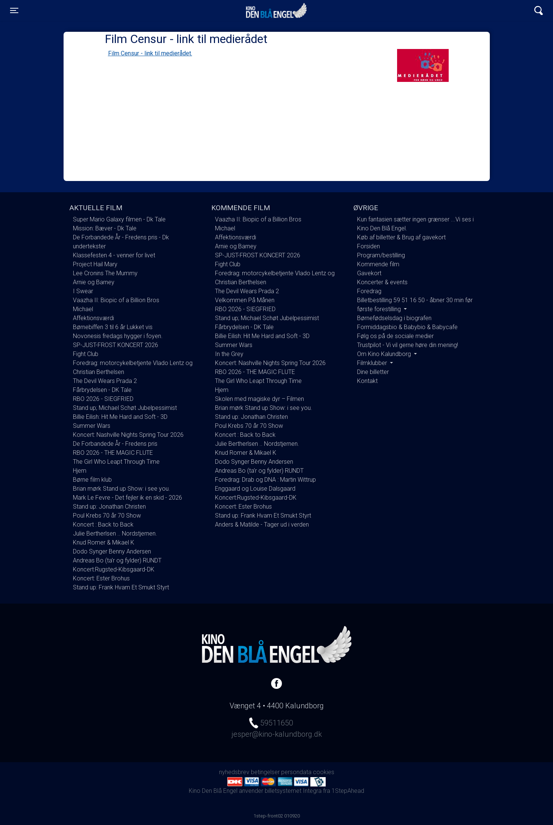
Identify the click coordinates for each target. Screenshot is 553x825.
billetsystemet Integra (293, 790)
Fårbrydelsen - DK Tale (102, 389)
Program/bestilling (381, 255)
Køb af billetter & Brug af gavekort (401, 237)
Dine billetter (373, 371)
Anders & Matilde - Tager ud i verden (262, 524)
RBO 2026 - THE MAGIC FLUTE (113, 452)
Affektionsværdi (93, 318)
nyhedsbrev (234, 772)
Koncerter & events (382, 282)
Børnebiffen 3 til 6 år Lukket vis (113, 327)
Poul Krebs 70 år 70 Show (107, 515)
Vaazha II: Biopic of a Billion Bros (116, 300)
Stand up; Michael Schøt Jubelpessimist (125, 407)
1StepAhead (348, 790)
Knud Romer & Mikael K (103, 542)
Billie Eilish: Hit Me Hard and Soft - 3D (120, 416)
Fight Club (85, 354)
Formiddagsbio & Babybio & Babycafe (407, 327)
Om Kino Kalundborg (384, 354)
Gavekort (369, 273)
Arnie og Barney (93, 282)
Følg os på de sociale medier (395, 336)
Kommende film (378, 264)
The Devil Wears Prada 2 (105, 380)
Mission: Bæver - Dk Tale (104, 228)
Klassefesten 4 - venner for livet (114, 255)
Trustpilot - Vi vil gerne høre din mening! (407, 345)
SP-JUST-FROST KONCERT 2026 (115, 345)
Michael (83, 309)
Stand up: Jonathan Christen (109, 506)
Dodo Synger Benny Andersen (112, 551)
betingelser (265, 772)
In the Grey (229, 354)
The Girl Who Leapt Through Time (116, 461)
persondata (296, 772)
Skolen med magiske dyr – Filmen (259, 398)
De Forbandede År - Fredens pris (115, 443)
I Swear (83, 291)
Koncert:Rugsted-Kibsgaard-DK (113, 569)
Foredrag (369, 291)
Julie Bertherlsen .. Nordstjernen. (115, 533)
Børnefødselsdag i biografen (394, 318)
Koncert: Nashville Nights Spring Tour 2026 (128, 434)
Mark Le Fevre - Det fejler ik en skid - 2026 (127, 497)
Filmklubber (372, 363)
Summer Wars (91, 425)
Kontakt (367, 380)
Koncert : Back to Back (103, 524)
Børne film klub (92, 479)
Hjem (79, 470)
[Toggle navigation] (14, 10)
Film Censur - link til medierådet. (150, 53)
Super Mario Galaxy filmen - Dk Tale (119, 219)
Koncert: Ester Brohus (101, 578)
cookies (323, 772)
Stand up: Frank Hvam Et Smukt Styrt (121, 587)
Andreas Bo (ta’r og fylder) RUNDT (117, 560)
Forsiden (368, 246)
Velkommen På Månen (244, 300)
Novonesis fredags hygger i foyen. (118, 336)
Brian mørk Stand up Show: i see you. (121, 488)
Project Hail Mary (95, 264)
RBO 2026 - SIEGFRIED (103, 398)
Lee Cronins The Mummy (105, 273)
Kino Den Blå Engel (276, 10)
